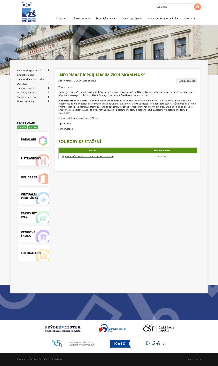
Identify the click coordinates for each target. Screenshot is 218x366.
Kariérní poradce (186, 80)
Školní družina (130, 18)
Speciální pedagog (33, 97)
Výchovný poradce (33, 92)
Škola (59, 18)
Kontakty (191, 18)
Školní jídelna (104, 18)
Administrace (194, 359)
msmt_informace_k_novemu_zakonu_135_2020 (89, 156)
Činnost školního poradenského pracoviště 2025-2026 (33, 79)
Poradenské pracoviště (162, 18)
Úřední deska (80, 18)
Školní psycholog (33, 101)
